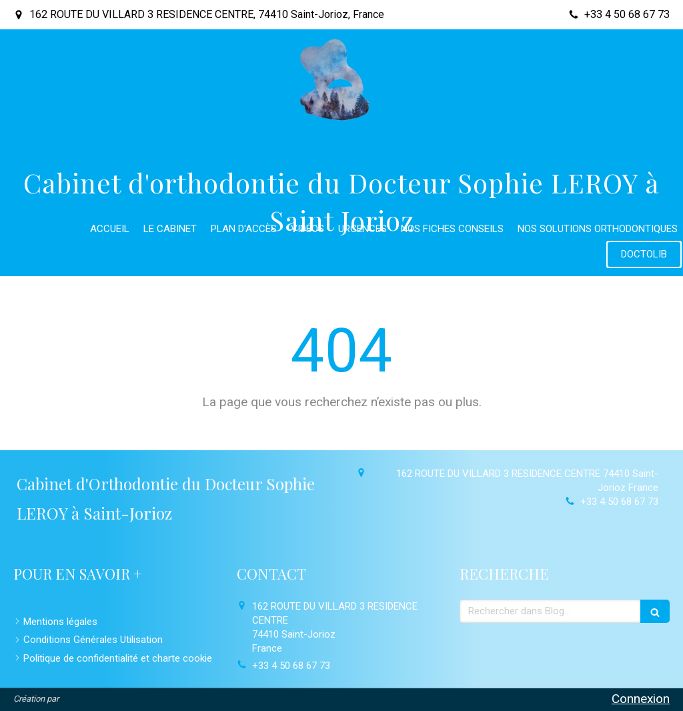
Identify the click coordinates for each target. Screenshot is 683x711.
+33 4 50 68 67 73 (619, 502)
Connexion (641, 698)
